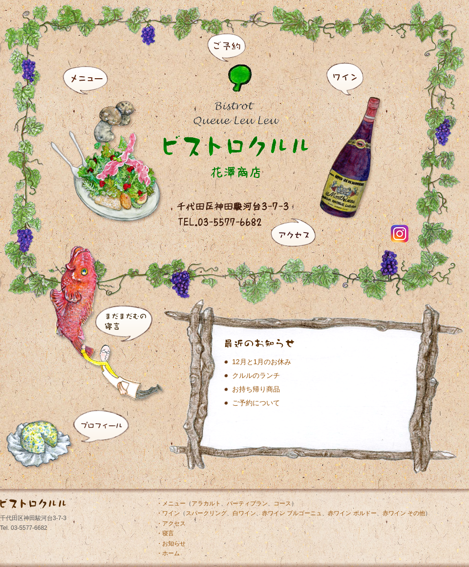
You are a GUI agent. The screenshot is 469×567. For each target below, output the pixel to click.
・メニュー (171, 503)
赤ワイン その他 (404, 513)
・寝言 (165, 533)
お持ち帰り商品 (256, 389)
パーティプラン (247, 503)
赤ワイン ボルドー (352, 513)
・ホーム (168, 553)
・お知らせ (171, 543)
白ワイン (244, 513)
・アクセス (171, 523)
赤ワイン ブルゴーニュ (292, 513)
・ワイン (168, 513)
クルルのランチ (256, 375)
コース (282, 503)
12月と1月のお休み (261, 362)
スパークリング (206, 513)
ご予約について (256, 403)
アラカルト (206, 503)
